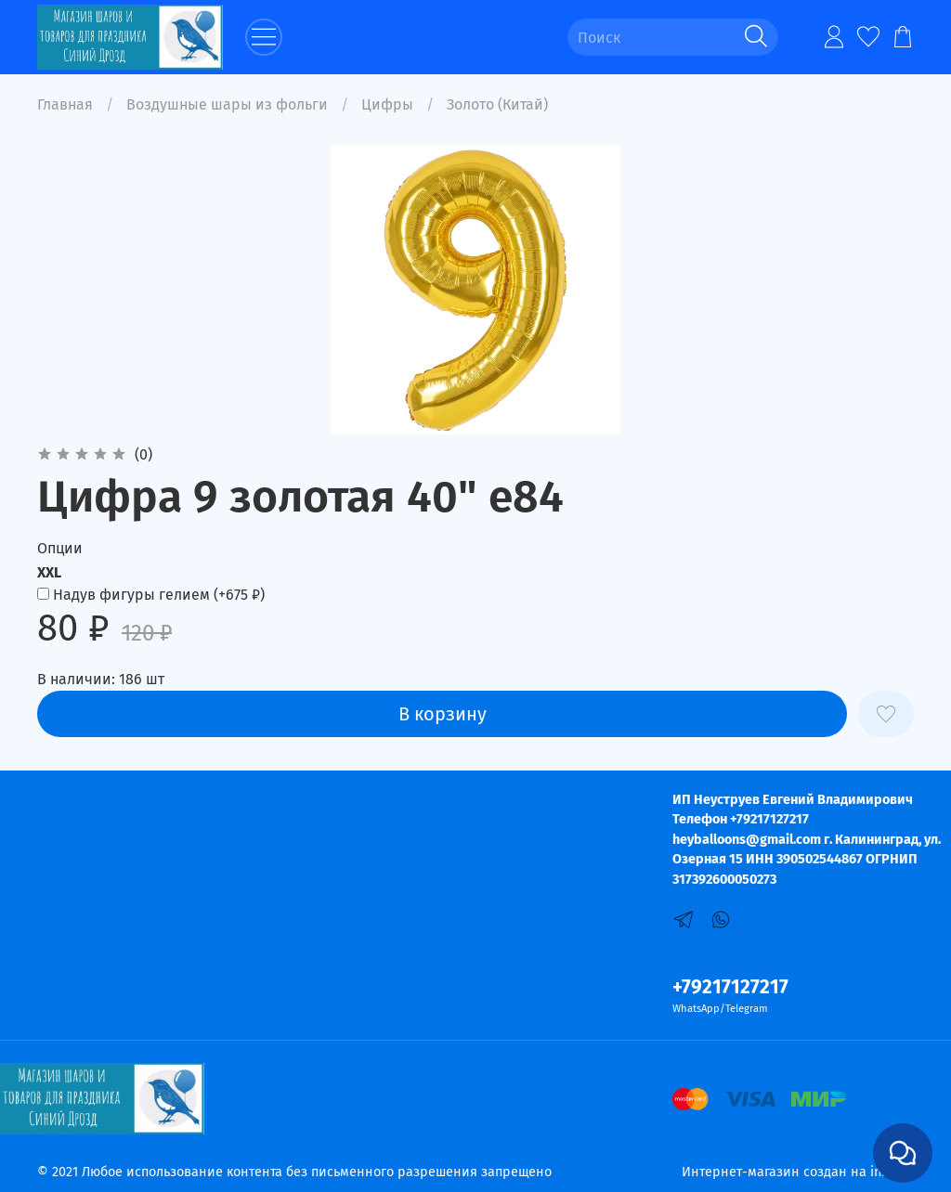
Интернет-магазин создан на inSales (798, 1172)
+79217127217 (730, 987)
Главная (65, 104)
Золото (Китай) (497, 104)
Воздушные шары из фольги (227, 104)
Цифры (387, 104)
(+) (151, 594)
